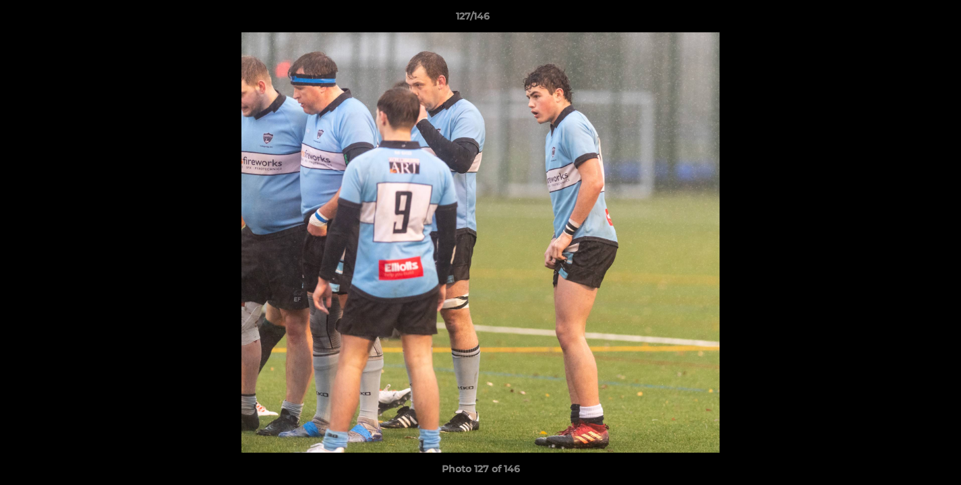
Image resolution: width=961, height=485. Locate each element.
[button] (904, 19)
